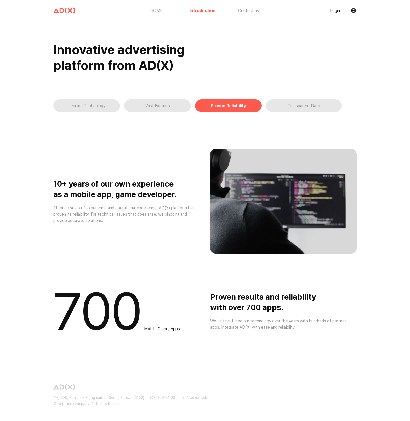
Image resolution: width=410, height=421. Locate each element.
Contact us (248, 10)
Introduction (202, 10)
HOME (156, 10)
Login (335, 10)
